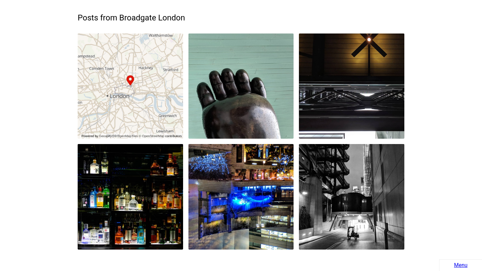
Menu (460, 265)
